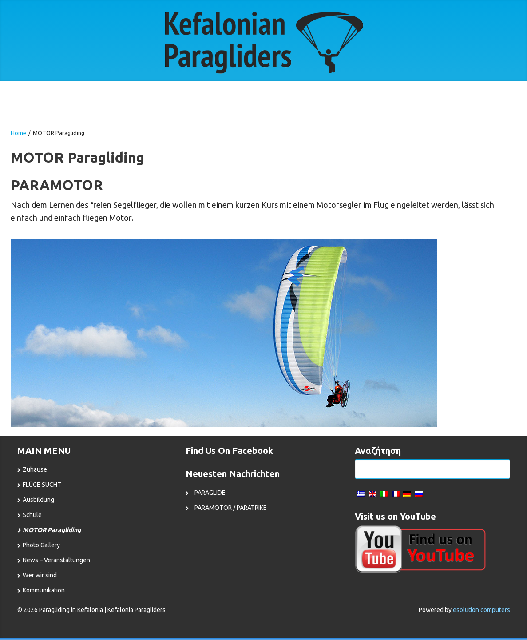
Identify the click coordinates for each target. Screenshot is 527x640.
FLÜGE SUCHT (42, 484)
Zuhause (35, 469)
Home (18, 133)
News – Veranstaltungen (56, 560)
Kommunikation (44, 590)
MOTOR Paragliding (52, 529)
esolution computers (481, 609)
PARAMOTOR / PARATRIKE (230, 507)
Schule (32, 514)
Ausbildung (38, 499)
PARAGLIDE (210, 492)
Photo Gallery (41, 545)
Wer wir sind (40, 575)
